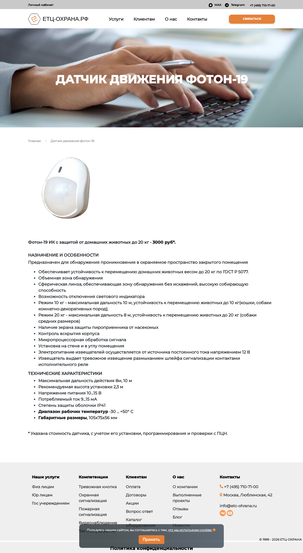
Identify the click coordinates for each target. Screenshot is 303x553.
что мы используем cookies (190, 530)
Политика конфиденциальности (151, 548)
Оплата (133, 486)
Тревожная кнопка (98, 486)
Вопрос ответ (139, 511)
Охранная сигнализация (93, 498)
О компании (185, 486)
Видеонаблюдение (98, 522)
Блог (177, 517)
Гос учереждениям (50, 503)
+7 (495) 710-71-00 (262, 5)
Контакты (197, 19)
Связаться (252, 19)
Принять (151, 539)
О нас (171, 19)
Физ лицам (43, 486)
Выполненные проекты (187, 498)
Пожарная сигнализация (93, 511)
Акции (132, 503)
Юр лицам (42, 495)
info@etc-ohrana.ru (238, 505)
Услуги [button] (117, 19)
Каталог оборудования (140, 522)
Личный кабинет (40, 5)
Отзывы (180, 508)
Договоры (136, 495)
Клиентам (144, 19)
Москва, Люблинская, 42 (246, 495)
